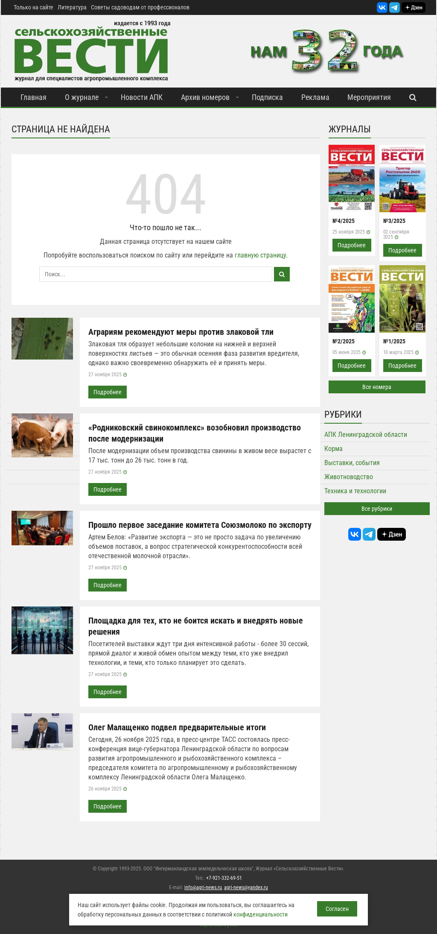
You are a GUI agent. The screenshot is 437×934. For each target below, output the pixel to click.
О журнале (82, 97)
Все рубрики (376, 508)
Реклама (315, 97)
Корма (333, 449)
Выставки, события (352, 463)
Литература (72, 7)
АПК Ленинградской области (365, 434)
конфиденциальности (260, 914)
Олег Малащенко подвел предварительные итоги (177, 727)
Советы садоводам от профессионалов (140, 7)
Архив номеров (205, 97)
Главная (33, 97)
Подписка (267, 97)
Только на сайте (33, 7)
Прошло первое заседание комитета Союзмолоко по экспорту (200, 525)
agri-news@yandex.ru (246, 887)
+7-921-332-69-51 (224, 878)
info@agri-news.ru (203, 887)
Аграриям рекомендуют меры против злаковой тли (181, 332)
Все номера (376, 387)
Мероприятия (369, 97)
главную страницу (260, 255)
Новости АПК (142, 97)
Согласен (337, 908)
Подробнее (107, 392)
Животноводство (348, 477)
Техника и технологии (355, 491)
